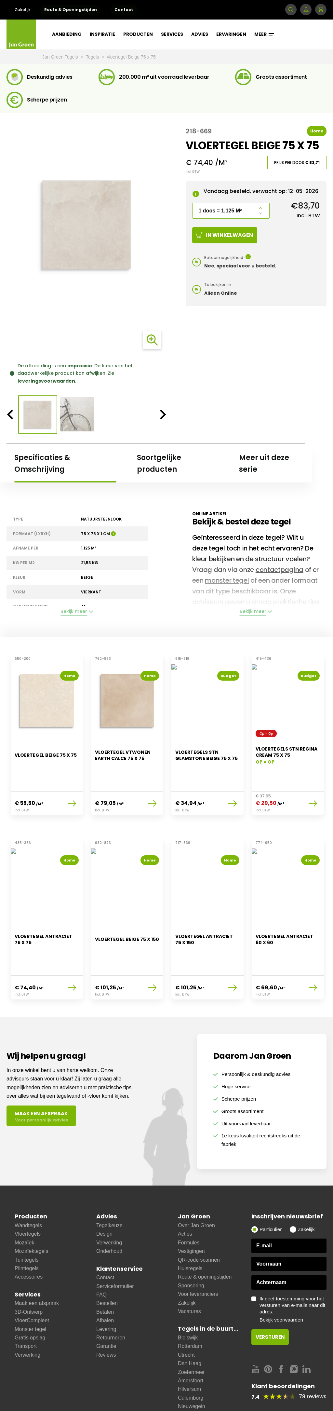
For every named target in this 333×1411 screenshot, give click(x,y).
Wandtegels (28, 1196)
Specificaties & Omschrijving (42, 463)
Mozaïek (24, 1213)
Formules (189, 1213)
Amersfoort (190, 1351)
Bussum (187, 1394)
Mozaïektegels (31, 1222)
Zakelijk (23, 10)
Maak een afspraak (37, 1274)
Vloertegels (28, 1205)
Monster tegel (30, 1300)
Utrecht (186, 1326)
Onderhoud (109, 1222)
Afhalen (105, 1291)
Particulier (271, 1200)
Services (172, 34)
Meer (264, 34)
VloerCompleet (32, 1291)
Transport (26, 1317)
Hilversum (189, 1360)
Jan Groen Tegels (60, 57)
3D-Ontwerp (29, 1283)
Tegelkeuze (109, 1196)
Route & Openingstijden (70, 9)
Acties (185, 1205)
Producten (138, 34)
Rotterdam (190, 1317)
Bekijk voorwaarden (281, 1291)
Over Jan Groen (196, 1196)
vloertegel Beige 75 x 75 (131, 57)
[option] (86, 224)
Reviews (106, 1326)
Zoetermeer (191, 1343)
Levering (106, 1300)
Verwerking (27, 1326)
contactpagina (279, 569)
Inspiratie (102, 34)
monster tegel (227, 580)
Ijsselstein (189, 1386)
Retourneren (110, 1308)
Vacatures (189, 1282)
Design (104, 1205)
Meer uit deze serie (264, 463)
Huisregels (190, 1239)
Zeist (183, 1403)
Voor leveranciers (198, 1265)
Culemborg (190, 1369)
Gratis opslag (30, 1308)
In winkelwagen (224, 235)
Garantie (106, 1317)
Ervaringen (231, 34)
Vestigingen (191, 1222)
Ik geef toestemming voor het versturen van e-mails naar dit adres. (293, 1280)
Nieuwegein (191, 1377)
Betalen (105, 1283)
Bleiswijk (188, 1308)
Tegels (93, 57)
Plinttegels (27, 1239)
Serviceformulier (115, 1257)
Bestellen (107, 1274)
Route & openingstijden (205, 1248)
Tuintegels (26, 1231)
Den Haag (189, 1334)
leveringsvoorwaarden (46, 381)
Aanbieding (67, 34)
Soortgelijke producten (159, 463)
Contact (123, 9)
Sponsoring (191, 1256)
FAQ (101, 1266)
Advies (199, 34)
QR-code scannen (199, 1231)
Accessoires (29, 1248)
